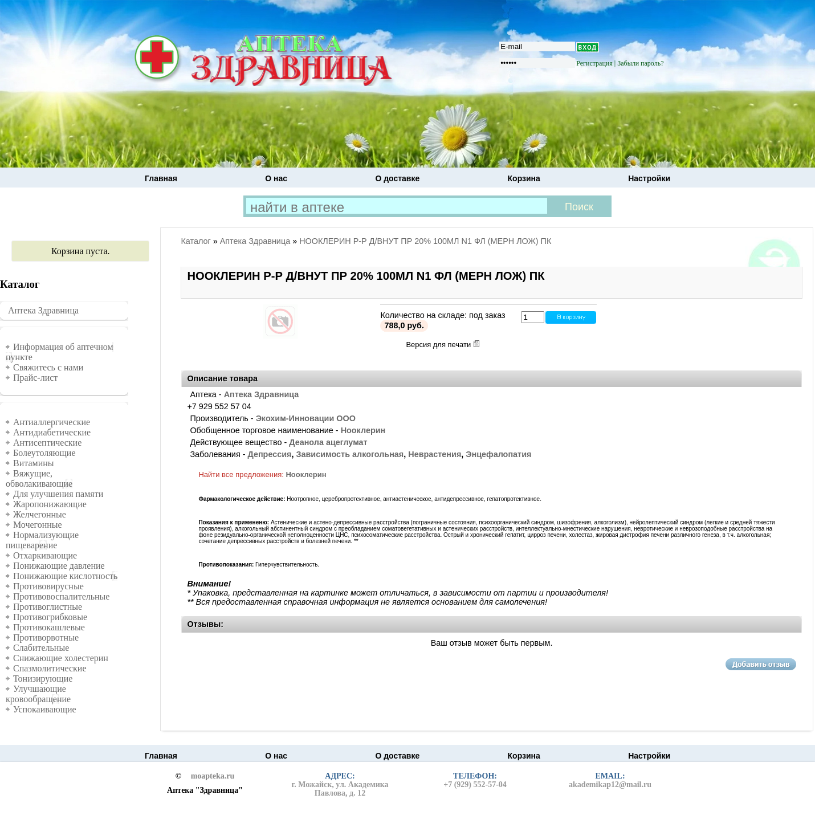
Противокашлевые (49, 627)
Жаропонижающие (50, 504)
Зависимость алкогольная (350, 454)
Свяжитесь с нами (48, 367)
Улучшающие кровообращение (38, 694)
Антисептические (47, 442)
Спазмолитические (50, 668)
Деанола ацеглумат (328, 442)
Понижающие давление (59, 566)
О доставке (397, 178)
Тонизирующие (42, 678)
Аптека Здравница (43, 310)
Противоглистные (47, 607)
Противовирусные (48, 586)
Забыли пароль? (640, 63)
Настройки (649, 178)
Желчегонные (39, 514)
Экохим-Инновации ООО (306, 418)
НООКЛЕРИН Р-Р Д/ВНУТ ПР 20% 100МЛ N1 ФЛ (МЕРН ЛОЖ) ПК (425, 241)
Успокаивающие (44, 709)
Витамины (33, 463)
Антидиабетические (52, 432)
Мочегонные (37, 524)
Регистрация (594, 63)
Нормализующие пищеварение (42, 540)
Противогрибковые (50, 617)
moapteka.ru (213, 776)
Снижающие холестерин (60, 658)
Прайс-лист (35, 377)
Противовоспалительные (61, 596)
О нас (276, 178)
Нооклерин (363, 430)
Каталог (195, 241)
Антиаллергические (51, 422)
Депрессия (269, 454)
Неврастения (434, 454)
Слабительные (41, 648)
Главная (161, 178)
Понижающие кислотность (65, 576)
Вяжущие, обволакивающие (39, 478)
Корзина (524, 178)
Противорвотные (46, 637)
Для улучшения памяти (58, 494)
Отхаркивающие (45, 555)
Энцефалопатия (498, 454)
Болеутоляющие (44, 453)
